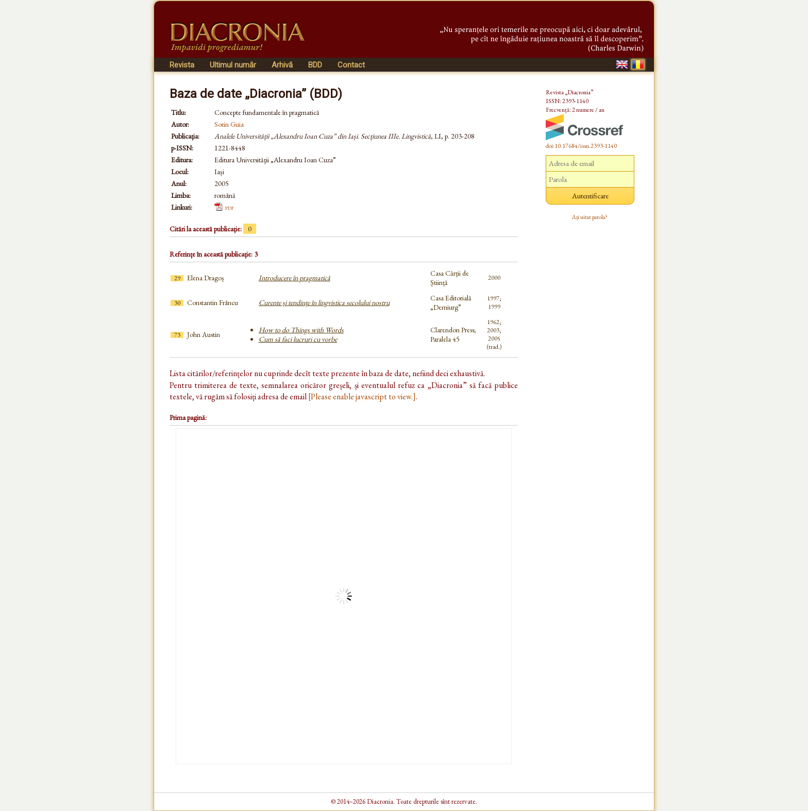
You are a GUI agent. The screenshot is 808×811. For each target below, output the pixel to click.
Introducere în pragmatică (294, 277)
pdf (229, 207)
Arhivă (282, 65)
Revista (182, 65)
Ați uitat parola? (590, 217)
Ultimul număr (233, 65)
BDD (315, 65)
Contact (351, 65)
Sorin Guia (229, 124)
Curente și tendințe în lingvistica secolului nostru (324, 302)
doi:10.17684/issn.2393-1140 (581, 146)
